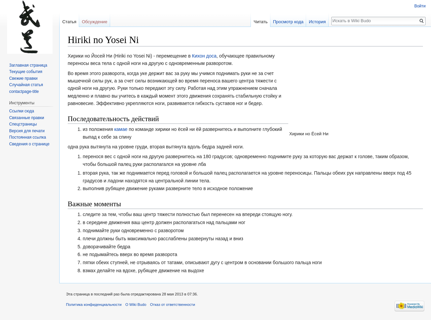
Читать (260, 21)
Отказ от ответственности (172, 305)
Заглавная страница (28, 65)
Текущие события (25, 71)
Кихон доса (204, 56)
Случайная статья (26, 84)
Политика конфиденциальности (94, 305)
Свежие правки (23, 78)
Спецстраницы (23, 124)
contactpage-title (24, 91)
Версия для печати (26, 131)
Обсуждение (94, 21)
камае (120, 129)
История (317, 21)
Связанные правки (26, 117)
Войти (420, 6)
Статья (69, 21)
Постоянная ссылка (27, 137)
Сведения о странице (29, 144)
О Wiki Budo (135, 305)
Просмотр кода (288, 21)
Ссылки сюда (21, 111)
